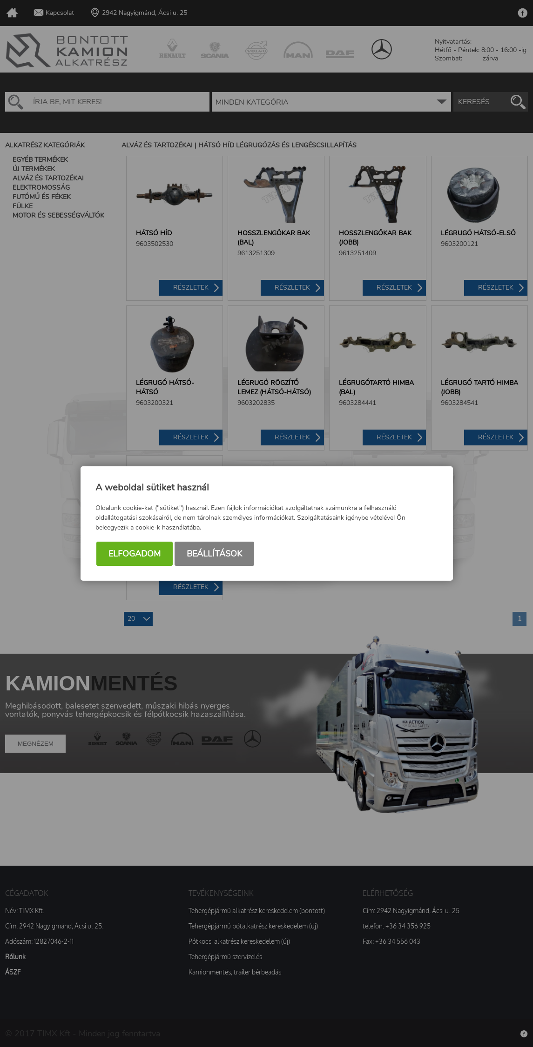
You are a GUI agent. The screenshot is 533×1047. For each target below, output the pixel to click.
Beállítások (214, 553)
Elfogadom (134, 553)
